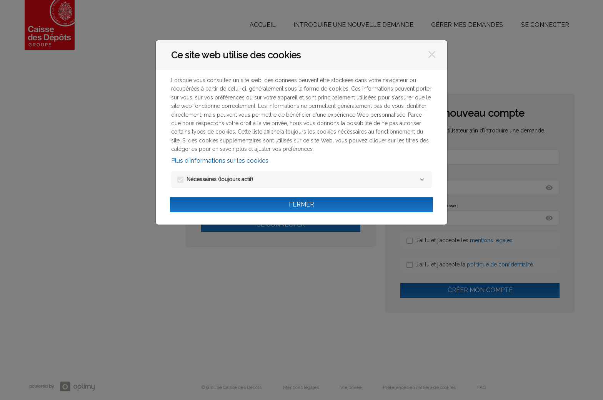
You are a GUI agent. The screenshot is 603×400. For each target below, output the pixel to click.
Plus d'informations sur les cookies (219, 160)
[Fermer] (432, 54)
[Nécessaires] (421, 179)
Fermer (301, 204)
